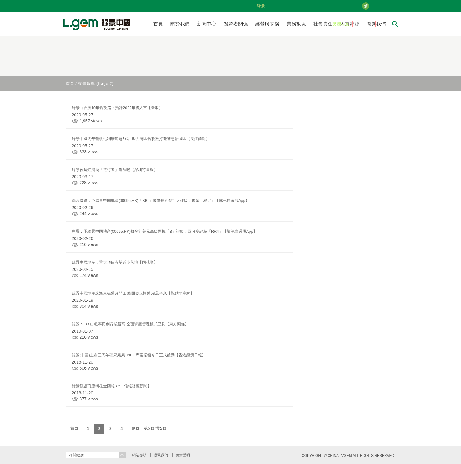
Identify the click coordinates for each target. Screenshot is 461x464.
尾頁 (135, 428)
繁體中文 (340, 24)
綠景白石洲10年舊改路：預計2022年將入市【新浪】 (117, 108)
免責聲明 (183, 455)
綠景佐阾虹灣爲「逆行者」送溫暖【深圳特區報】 (115, 169)
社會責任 (322, 23)
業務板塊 (296, 23)
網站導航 (139, 455)
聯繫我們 (161, 455)
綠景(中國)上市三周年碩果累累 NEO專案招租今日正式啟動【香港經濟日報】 (139, 355)
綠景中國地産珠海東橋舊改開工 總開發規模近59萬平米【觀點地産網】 (133, 293)
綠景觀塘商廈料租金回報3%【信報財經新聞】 (112, 386)
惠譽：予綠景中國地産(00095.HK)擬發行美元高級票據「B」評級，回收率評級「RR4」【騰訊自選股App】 (164, 231)
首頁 (158, 23)
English (385, 24)
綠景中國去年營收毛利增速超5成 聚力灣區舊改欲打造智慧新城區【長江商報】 (141, 138)
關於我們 (180, 23)
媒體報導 (86, 83)
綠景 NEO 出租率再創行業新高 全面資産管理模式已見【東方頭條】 (130, 324)
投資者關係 (236, 23)
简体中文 (364, 24)
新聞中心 (206, 23)
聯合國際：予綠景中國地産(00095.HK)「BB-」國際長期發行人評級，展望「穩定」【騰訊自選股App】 (160, 200)
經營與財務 (267, 23)
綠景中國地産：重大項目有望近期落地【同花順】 (115, 262)
